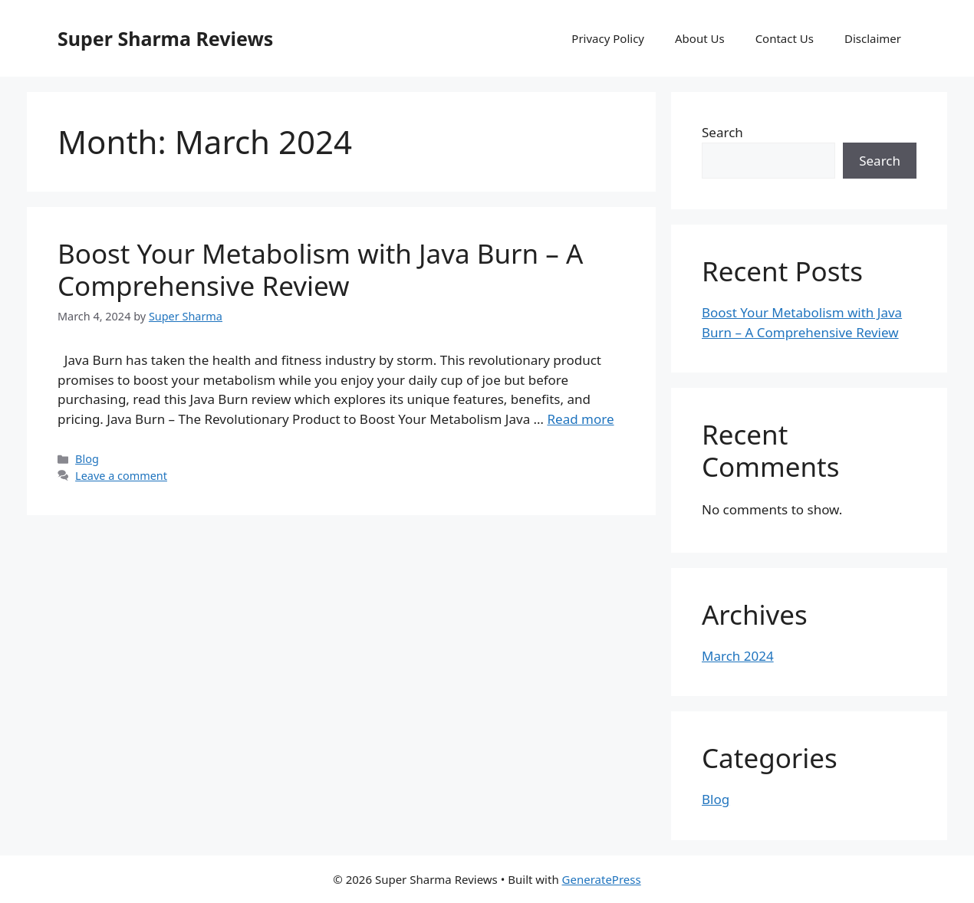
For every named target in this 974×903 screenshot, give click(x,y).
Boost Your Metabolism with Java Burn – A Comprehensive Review (320, 269)
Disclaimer (872, 38)
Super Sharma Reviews (165, 38)
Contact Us (784, 38)
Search (722, 132)
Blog (87, 459)
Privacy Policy (607, 38)
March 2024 (738, 656)
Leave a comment (121, 475)
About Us (700, 38)
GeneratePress (601, 879)
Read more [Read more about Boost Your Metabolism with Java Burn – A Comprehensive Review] (580, 419)
